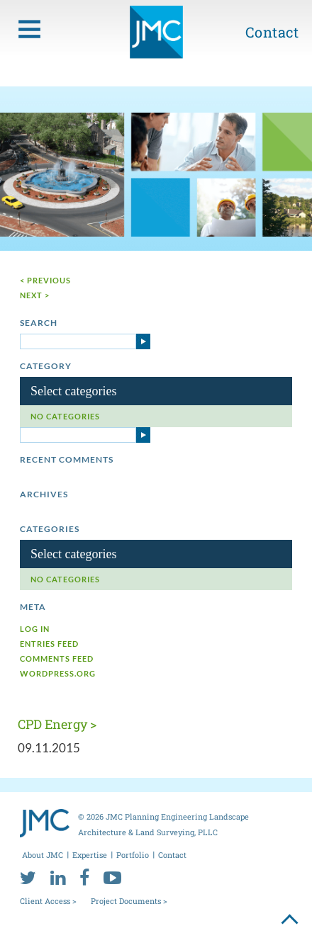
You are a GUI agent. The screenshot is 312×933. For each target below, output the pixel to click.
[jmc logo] (156, 37)
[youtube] (112, 877)
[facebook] (84, 877)
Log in (35, 628)
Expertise (89, 854)
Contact (272, 32)
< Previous (45, 280)
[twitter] (28, 877)
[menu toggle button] (29, 29)
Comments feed (57, 658)
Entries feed (49, 643)
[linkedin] (57, 877)
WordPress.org (58, 673)
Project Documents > (129, 900)
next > (35, 295)
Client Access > (48, 900)
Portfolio (132, 854)
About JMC (42, 854)
